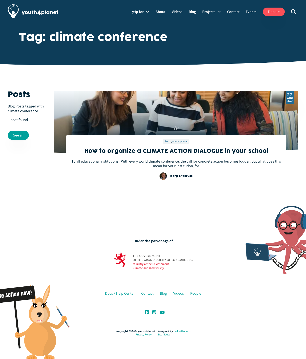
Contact (233, 11)
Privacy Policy (144, 334)
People (195, 293)
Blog (192, 11)
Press (168, 141)
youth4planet (180, 141)
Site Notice (164, 334)
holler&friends (182, 331)
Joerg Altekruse (181, 176)
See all (18, 135)
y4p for (138, 11)
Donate (274, 11)
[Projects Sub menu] (219, 11)
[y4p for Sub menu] (147, 11)
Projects (208, 11)
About (160, 11)
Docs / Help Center (120, 293)
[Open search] (293, 11)
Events (251, 11)
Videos (177, 11)
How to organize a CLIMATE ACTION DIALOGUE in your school (176, 151)
